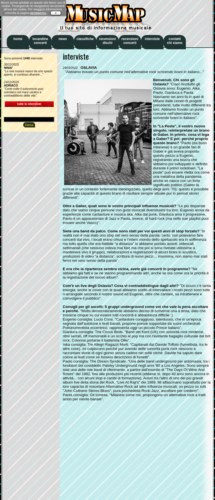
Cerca (29, 125)
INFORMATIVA (38, 13)
